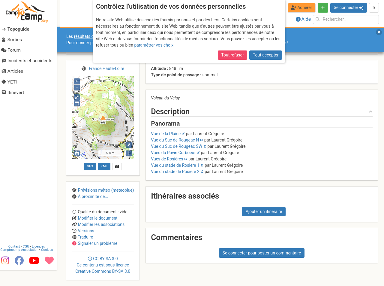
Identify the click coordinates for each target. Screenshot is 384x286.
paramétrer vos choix (153, 45)
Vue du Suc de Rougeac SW (176, 146)
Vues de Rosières (167, 159)
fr (373, 7)
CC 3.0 (102, 265)
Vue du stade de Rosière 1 (175, 165)
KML (104, 166)
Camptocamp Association (23, 266)
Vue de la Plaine (166, 133)
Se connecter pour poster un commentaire (262, 253)
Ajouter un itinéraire (264, 211)
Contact (17, 263)
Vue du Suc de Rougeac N (175, 140)
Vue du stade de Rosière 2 (175, 171)
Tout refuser (232, 55)
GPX (90, 166)
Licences (41, 263)
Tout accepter (266, 55)
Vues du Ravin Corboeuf (173, 152)
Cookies (50, 266)
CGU (29, 263)
